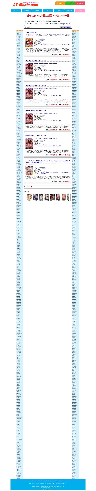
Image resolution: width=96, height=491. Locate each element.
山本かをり (18, 455)
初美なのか (18, 337)
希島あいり (74, 155)
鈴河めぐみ (18, 258)
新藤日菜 (18, 254)
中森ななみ (18, 303)
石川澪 (73, 79)
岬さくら (74, 391)
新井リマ (74, 70)
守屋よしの (18, 443)
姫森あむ (18, 355)
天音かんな (18, 70)
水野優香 (74, 394)
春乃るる (74, 342)
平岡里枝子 (74, 351)
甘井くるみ (18, 64)
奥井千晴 (18, 130)
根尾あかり (74, 323)
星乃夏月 (74, 369)
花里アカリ (18, 340)
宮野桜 (17, 424)
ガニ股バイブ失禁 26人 (31, 32)
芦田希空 (18, 57)
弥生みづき (74, 451)
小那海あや (74, 121)
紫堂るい (18, 224)
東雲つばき (18, 225)
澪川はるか (18, 394)
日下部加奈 (74, 169)
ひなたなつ (74, 345)
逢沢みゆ (74, 34)
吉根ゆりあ (74, 467)
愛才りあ (74, 36)
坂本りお (18, 187)
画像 (36, 23)
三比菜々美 (18, 418)
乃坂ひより (74, 324)
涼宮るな (18, 263)
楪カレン (74, 457)
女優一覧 (26, 10)
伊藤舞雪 (74, 96)
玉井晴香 (18, 278)
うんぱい (74, 102)
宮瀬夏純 (18, 421)
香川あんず (18, 137)
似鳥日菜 (74, 321)
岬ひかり (18, 402)
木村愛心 (74, 164)
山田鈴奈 (18, 454)
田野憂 (73, 270)
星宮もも (18, 370)
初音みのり (74, 333)
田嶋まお (27, 35)
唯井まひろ (74, 263)
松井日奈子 (74, 378)
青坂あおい (18, 40)
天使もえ (74, 63)
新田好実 (18, 327)
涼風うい (18, 257)
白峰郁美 (18, 248)
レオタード (46, 44)
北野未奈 (74, 158)
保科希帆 (18, 366)
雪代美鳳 (74, 455)
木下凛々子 (74, 163)
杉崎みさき (67, 34)
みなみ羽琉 (74, 409)
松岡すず (18, 385)
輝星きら (18, 158)
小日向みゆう (74, 197)
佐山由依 (18, 218)
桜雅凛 (50, 34)
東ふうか (18, 60)
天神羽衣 (18, 66)
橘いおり (18, 275)
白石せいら (18, 239)
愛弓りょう (74, 69)
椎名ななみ (18, 221)
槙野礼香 (18, 378)
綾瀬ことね (18, 78)
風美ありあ (18, 139)
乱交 (54, 172)
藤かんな (74, 358)
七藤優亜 (18, 317)
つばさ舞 (74, 279)
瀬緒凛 (17, 267)
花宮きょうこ (74, 334)
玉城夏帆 (74, 272)
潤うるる (18, 236)
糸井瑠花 (74, 94)
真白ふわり (74, 376)
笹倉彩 (17, 202)
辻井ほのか (74, 276)
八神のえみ (18, 445)
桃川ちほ (18, 436)
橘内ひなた (74, 267)
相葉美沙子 (18, 34)
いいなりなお (19, 91)
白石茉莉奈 (74, 237)
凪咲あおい (18, 305)
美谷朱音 (74, 399)
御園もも (18, 409)
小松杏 (73, 199)
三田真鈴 (74, 400)
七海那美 (18, 318)
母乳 (35, 45)
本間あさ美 (18, 376)
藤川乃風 (18, 360)
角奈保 (73, 255)
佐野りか (18, 215)
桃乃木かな (74, 436)
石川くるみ (18, 99)
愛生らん (18, 39)
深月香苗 (18, 411)
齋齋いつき (18, 181)
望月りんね (18, 412)
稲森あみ (18, 111)
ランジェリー (52, 44)
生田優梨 (18, 94)
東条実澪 (18, 293)
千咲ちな (18, 282)
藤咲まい (18, 363)
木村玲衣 (74, 166)
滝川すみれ (74, 258)
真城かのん (18, 381)
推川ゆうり (74, 116)
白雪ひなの (18, 249)
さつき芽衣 (74, 221)
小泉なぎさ (18, 164)
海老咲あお (74, 103)
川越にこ (74, 151)
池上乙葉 (18, 96)
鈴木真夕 (74, 248)
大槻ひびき (74, 106)
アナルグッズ (37, 481)
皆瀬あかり (74, 405)
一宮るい (18, 108)
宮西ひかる (74, 421)
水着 (54, 70)
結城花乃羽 (18, 458)
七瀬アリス (74, 309)
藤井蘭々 (74, 357)
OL (44, 172)
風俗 (42, 172)
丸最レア (74, 384)
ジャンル (48, 10)
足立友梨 (74, 60)
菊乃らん (74, 152)
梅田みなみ (18, 122)
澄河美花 (74, 254)
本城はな (18, 373)
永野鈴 (73, 296)
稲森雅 (17, 112)
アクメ (61, 44)
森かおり (18, 440)
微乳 (42, 173)
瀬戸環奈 (74, 257)
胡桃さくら (74, 178)
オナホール (13, 481)
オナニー (57, 44)
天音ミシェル (19, 73)
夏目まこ (18, 311)
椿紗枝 (17, 291)
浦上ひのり (18, 124)
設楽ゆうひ (74, 230)
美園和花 (74, 397)
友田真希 (74, 291)
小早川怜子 (74, 196)
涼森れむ (74, 252)
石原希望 (74, 84)
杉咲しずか (57, 35)
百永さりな (74, 434)
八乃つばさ (46, 34)
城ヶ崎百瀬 (18, 237)
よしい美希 (74, 463)
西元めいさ (74, 320)
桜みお (17, 196)
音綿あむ (18, 136)
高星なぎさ (18, 270)
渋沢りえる (18, 233)
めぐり (73, 427)
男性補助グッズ (57, 481)
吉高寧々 (74, 464)
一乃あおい (74, 88)
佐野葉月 (18, 214)
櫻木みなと (18, 191)
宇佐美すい (18, 121)
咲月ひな (18, 208)
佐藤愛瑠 (18, 211)
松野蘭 (17, 388)
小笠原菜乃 (18, 128)
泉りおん (74, 85)
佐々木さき (74, 217)
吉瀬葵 (17, 155)
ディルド (33, 481)
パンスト (77, 481)
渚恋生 (17, 306)
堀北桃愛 (18, 372)
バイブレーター (24, 481)
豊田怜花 (18, 296)
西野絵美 (74, 315)
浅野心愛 (18, 51)
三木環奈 (18, 219)
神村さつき (18, 145)
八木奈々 (74, 442)
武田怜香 (74, 261)
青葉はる (18, 43)
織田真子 (74, 118)
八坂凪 (17, 446)
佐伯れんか (18, 182)
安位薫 (73, 445)
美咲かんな (74, 390)
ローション (47, 481)
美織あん (18, 399)
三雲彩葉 (18, 400)
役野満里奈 (74, 443)
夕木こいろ (74, 452)
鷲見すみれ (18, 264)
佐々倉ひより (19, 203)
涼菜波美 (18, 261)
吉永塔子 (74, 466)
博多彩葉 (18, 331)
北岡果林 (74, 157)
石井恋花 (18, 97)
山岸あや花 (74, 448)
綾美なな (18, 82)
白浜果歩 (18, 246)
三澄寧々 (18, 406)
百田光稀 (74, 433)
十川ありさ (18, 294)
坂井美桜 (18, 184)
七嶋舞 (73, 308)
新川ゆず (67, 35)
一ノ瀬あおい (19, 106)
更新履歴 (69, 10)
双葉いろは (74, 361)
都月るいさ (74, 287)
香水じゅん (74, 137)
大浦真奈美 (41, 35)
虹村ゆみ (74, 318)
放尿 (68, 44)
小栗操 (73, 114)
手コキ (63, 172)
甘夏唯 (17, 69)
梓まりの (18, 58)
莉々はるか (74, 472)
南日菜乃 (74, 411)
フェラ (60, 172)
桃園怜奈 (74, 431)
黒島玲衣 (74, 184)
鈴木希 (17, 260)
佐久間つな (18, 188)
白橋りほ (74, 242)
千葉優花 (18, 284)
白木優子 (74, 240)
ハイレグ (45, 70)
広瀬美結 (74, 352)
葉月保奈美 (18, 336)
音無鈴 (17, 134)
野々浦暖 (74, 325)
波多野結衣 (74, 328)
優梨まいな (74, 454)
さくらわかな (74, 214)
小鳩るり (18, 173)
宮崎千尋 (18, 420)
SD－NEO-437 (42, 39)
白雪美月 (18, 251)
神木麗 (73, 145)
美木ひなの (74, 388)
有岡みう (74, 75)
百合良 (17, 467)
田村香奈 (18, 279)
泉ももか (18, 102)
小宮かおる (18, 178)
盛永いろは (18, 302)
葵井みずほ (18, 36)
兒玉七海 (74, 194)
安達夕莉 (74, 58)
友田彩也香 (74, 290)
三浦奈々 (18, 393)
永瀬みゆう (18, 300)
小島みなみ (74, 190)
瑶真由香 (18, 349)
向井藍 (73, 424)
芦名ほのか (74, 55)
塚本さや (18, 285)
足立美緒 (18, 63)
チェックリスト (70, 3)
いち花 (17, 103)
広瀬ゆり (74, 354)
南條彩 (73, 312)
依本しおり (74, 469)
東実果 (17, 61)
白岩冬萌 (18, 243)
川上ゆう (74, 148)
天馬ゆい (74, 281)
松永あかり (18, 387)
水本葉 (17, 408)
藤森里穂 (74, 360)
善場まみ (18, 269)
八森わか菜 (74, 449)
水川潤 (73, 393)
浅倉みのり (18, 48)
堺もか (17, 185)
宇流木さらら (74, 100)
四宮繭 (63, 34)
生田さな (18, 93)
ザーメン (68, 172)
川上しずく (18, 146)
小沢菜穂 (18, 133)
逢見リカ (36, 35)
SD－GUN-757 (42, 65)
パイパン (38, 173)
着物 (57, 172)
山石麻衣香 (18, 449)
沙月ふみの (74, 219)
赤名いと (74, 46)
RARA (17, 472)
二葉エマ (74, 363)
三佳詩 (17, 427)
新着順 (55, 23)
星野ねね (18, 367)
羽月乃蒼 (74, 340)
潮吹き (65, 44)
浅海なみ (18, 55)
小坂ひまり (74, 188)
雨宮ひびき (74, 67)
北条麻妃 (74, 367)
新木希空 (74, 72)
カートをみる (80, 3)
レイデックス (41, 40)
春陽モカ (74, 343)
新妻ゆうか (18, 323)
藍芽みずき (74, 31)
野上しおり (18, 328)
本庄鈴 (73, 373)
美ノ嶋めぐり (74, 414)
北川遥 (17, 152)
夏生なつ (18, 309)
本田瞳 (73, 375)
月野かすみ (74, 275)
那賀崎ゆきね (74, 293)
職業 (39, 172)
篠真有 (73, 231)
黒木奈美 (74, 181)
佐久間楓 (74, 206)
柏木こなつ (74, 136)
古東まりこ (18, 170)
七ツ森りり (74, 311)
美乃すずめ (74, 415)
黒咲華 (73, 182)
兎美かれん (18, 119)
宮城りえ (74, 417)
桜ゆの (17, 199)
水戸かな (74, 403)
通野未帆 (74, 285)
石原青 (73, 82)
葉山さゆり (74, 339)
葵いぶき (74, 39)
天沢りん (18, 67)
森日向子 (74, 440)
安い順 (66, 23)
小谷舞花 (18, 169)
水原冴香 (18, 403)
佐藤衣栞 (18, 209)
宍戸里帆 (74, 227)
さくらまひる (74, 211)
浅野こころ (74, 54)
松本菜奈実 (74, 382)
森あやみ (74, 437)
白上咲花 (74, 239)
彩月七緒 (18, 206)
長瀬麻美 (74, 294)
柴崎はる (18, 231)
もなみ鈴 (74, 430)
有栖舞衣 (74, 76)
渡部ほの (18, 478)
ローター (29, 481)
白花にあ (18, 252)
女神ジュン (18, 431)
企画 (51, 172)
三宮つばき (74, 224)
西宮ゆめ (74, 317)
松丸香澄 (74, 379)
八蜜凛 (73, 330)
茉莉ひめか (18, 390)
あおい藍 (18, 37)
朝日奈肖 (18, 52)
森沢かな (74, 439)
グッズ (80, 10)
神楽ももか (74, 131)
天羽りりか (74, 61)
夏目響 (73, 305)
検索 (59, 10)
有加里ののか (74, 51)
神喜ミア (18, 166)
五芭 (73, 93)
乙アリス (74, 119)
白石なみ (18, 240)
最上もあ (18, 433)
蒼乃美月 (18, 42)
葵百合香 (74, 42)
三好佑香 (18, 428)
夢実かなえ (18, 466)
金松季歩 (74, 140)
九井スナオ (74, 187)
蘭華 (73, 470)
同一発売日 (45, 43)
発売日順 (60, 23)
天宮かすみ (18, 76)
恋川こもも (18, 163)
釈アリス (18, 234)
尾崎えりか (74, 115)
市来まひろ (74, 87)
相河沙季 (74, 33)
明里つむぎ (74, 49)
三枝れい (74, 203)
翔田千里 (74, 234)
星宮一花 (74, 372)
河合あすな (74, 146)
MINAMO (74, 412)
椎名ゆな (74, 225)
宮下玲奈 (74, 418)
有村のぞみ (74, 78)
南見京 (17, 414)
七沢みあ (74, 306)
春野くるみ (18, 348)
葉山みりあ (18, 346)
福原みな (74, 355)
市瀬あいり (18, 105)
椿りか (73, 278)
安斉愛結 (18, 85)
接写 (60, 70)
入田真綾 (74, 99)
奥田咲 (73, 111)
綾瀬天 (17, 79)
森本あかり (18, 442)
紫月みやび (18, 222)
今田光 (17, 116)
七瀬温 (17, 315)
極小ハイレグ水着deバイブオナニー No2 (36, 60)
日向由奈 (74, 346)
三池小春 (74, 385)
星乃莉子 (74, 370)
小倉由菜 (74, 112)
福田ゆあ (18, 358)
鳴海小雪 (18, 320)
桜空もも (74, 212)
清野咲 (17, 266)
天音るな (18, 75)
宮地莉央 (18, 423)
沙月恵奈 (74, 218)
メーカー (37, 10)
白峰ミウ (74, 243)
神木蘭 (17, 143)
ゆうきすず (18, 460)
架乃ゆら (74, 142)
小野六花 (74, 125)
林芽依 (17, 345)
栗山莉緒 (74, 176)
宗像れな (18, 430)
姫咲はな (74, 349)
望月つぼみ (74, 428)
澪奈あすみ (18, 396)
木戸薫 (17, 157)
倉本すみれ (74, 175)
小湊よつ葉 (74, 200)
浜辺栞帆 (74, 337)
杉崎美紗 (18, 255)
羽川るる (18, 118)
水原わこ (18, 405)
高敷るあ (54, 34)
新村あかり (74, 314)
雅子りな (74, 133)
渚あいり (74, 302)
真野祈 (17, 391)
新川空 (17, 84)
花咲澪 (17, 339)
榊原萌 (73, 205)
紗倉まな (74, 209)
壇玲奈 (17, 281)
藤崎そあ (18, 361)
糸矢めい (18, 109)
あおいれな (30, 34)
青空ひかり (74, 43)
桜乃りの (74, 208)
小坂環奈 (18, 167)
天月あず (74, 64)
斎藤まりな (52, 35)
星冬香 (17, 369)
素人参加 (48, 172)
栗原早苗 (18, 161)
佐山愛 (73, 222)
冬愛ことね (36, 34)
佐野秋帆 (18, 212)
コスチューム (67, 481)
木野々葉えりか (19, 172)
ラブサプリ (62, 481)
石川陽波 (18, 100)
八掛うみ (74, 446)
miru (73, 422)
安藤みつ (18, 90)
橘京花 (73, 266)
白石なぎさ (74, 236)
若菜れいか (18, 475)
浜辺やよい (18, 342)
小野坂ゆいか (74, 122)
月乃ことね (18, 288)
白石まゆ (18, 242)
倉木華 (73, 173)
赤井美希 (74, 45)
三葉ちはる (74, 402)
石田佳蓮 (74, 81)
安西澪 (17, 87)
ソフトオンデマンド (43, 168)
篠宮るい (18, 230)
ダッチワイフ (18, 481)
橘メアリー (74, 269)
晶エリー (32, 35)
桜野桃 (17, 193)
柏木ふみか (18, 140)
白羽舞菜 (18, 245)
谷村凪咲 (18, 276)
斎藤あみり (74, 202)
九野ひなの (74, 172)
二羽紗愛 (74, 364)
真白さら (18, 384)
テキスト (40, 23)
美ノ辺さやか (19, 417)
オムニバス (41, 44)
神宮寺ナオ (74, 245)
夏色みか (18, 308)
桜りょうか (18, 200)
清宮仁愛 (74, 167)
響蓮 (17, 354)
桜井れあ (18, 190)
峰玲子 (17, 415)
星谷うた (18, 364)
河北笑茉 (18, 148)
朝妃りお (18, 54)
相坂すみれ (18, 31)
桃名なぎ (55, 63)
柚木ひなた (18, 463)
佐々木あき (74, 215)
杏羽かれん (46, 35)
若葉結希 (18, 476)
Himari (73, 348)
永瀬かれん (18, 299)
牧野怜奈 (18, 379)
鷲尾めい (74, 476)
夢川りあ (18, 464)
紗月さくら (18, 205)
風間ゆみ (74, 134)
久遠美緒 (18, 160)
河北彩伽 (74, 149)
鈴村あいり (74, 251)
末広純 (73, 246)
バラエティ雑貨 (83, 481)
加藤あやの (74, 139)
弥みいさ (18, 72)
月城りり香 (18, 287)
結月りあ (74, 458)
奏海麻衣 (18, 142)
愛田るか (18, 33)
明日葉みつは (74, 37)
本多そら (18, 375)
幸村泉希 (18, 461)
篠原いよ (18, 227)
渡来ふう (74, 478)
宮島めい (74, 420)
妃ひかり (74, 154)
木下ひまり (74, 161)
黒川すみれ (74, 179)
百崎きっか (18, 437)
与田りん (18, 470)
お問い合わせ (60, 3)
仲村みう (74, 299)
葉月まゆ (74, 331)
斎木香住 (18, 179)
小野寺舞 (74, 124)
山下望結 (18, 452)
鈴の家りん (74, 249)
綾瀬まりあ (18, 81)
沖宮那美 (74, 109)
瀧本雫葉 (18, 273)
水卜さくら (74, 387)
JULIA (73, 233)
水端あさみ (74, 396)
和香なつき (18, 473)
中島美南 (18, 297)
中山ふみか (74, 300)
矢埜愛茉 (18, 448)
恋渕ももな (74, 185)
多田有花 (74, 264)
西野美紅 (18, 325)
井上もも (18, 114)
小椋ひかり (18, 131)
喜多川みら (18, 154)
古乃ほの (74, 366)
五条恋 (73, 191)
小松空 (17, 175)
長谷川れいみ (19, 333)
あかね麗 (74, 48)
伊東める (41, 34)
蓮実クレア (74, 327)
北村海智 (74, 160)
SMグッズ (42, 481)
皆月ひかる (74, 406)
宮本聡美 (18, 426)
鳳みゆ (73, 108)
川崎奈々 (18, 151)
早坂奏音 (18, 343)
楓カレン (74, 128)
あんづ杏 (18, 88)
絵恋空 (17, 125)
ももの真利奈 (19, 439)
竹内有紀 (74, 260)
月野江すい (74, 273)
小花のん (74, 127)
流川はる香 (74, 473)
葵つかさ (74, 40)
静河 (73, 228)
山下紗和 (18, 451)
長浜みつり (74, 297)
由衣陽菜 (18, 457)
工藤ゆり (74, 170)
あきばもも (74, 52)
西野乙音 (18, 324)
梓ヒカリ (74, 57)
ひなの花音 (18, 352)
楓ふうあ (74, 130)
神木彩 (73, 143)
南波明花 (18, 321)
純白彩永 (18, 382)
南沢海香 (74, 408)
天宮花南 (74, 66)
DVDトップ (16, 10)
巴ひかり (74, 288)
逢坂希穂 (18, 127)
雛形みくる (18, 351)
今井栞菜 (74, 97)
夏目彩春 (74, 303)
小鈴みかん (74, 193)
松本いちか (74, 381)
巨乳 (35, 173)
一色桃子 (74, 91)
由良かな (74, 461)
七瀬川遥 (18, 314)
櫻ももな (18, 197)
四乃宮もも (18, 228)
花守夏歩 (74, 336)
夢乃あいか (74, 460)
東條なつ (74, 284)
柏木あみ (62, 35)
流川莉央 (74, 475)
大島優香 (74, 105)
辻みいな (18, 290)
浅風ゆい (18, 46)
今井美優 (18, 115)
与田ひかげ (18, 469)
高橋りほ (59, 34)
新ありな (74, 73)
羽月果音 (18, 334)
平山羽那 (18, 357)
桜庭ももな (18, 194)
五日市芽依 (74, 90)
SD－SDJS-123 (42, 167)
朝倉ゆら (18, 49)
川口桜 (17, 149)
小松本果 (18, 176)
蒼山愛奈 (18, 45)
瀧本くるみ (18, 272)
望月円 (17, 434)
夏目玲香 (18, 312)
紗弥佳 (17, 217)
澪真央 (17, 397)
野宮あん (18, 330)
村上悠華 (74, 426)
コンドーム (52, 481)
